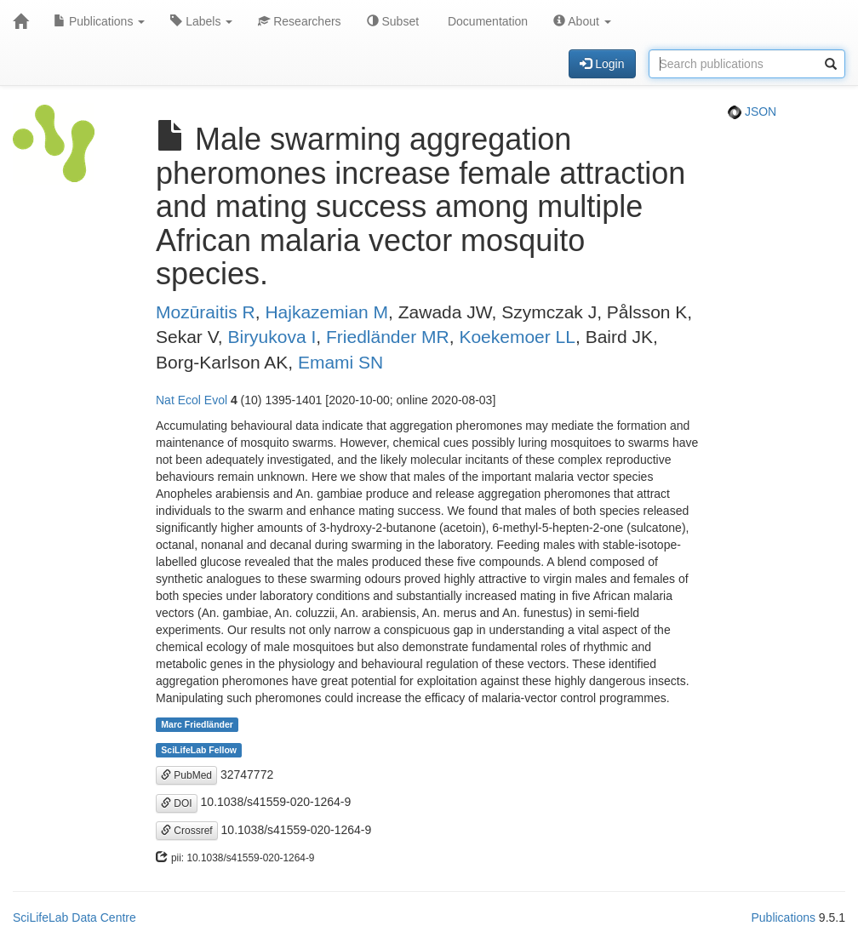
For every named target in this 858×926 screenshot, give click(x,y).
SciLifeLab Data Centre (74, 917)
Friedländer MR (387, 336)
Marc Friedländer (197, 724)
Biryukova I (271, 336)
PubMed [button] (186, 775)
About (582, 21)
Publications (99, 21)
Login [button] (602, 64)
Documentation (486, 21)
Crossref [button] (187, 831)
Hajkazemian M (326, 312)
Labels (201, 21)
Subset (393, 21)
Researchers (299, 21)
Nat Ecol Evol (191, 400)
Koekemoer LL (517, 336)
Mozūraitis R (205, 312)
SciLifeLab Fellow (199, 750)
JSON (752, 111)
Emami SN (340, 362)
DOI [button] (176, 803)
